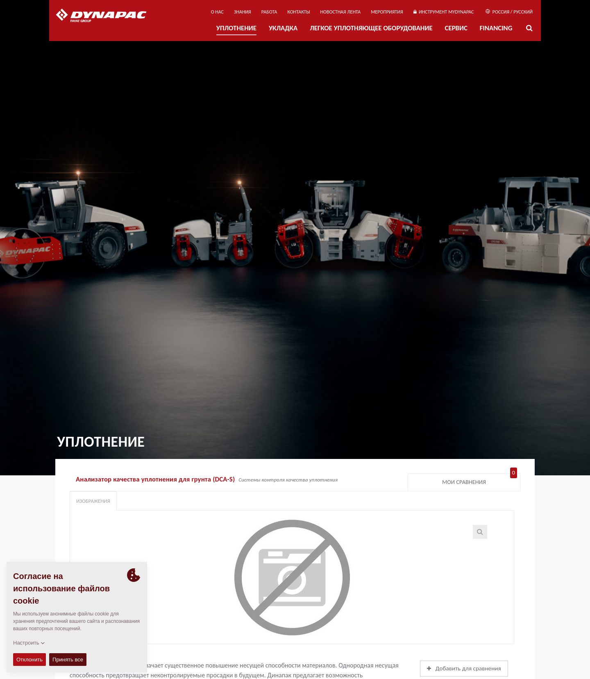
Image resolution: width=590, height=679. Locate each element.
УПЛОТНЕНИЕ (236, 28)
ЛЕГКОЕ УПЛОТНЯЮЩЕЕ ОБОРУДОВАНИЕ (371, 28)
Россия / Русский (509, 12)
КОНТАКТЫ (298, 12)
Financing (496, 28)
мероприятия (387, 12)
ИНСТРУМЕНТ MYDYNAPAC (443, 12)
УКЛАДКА (283, 28)
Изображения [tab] (93, 501)
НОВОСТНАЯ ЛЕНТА (340, 12)
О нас (217, 12)
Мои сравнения (479, 480)
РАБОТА (269, 12)
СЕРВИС (456, 28)
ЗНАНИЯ (242, 12)
